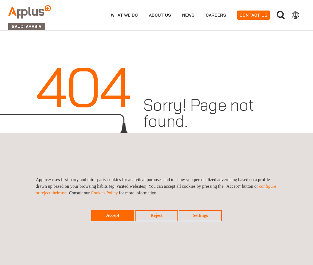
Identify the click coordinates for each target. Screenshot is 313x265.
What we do (124, 15)
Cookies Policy (104, 193)
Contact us (254, 15)
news (188, 15)
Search (280, 15)
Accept (112, 215)
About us (160, 15)
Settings (200, 215)
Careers (216, 15)
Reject (157, 215)
